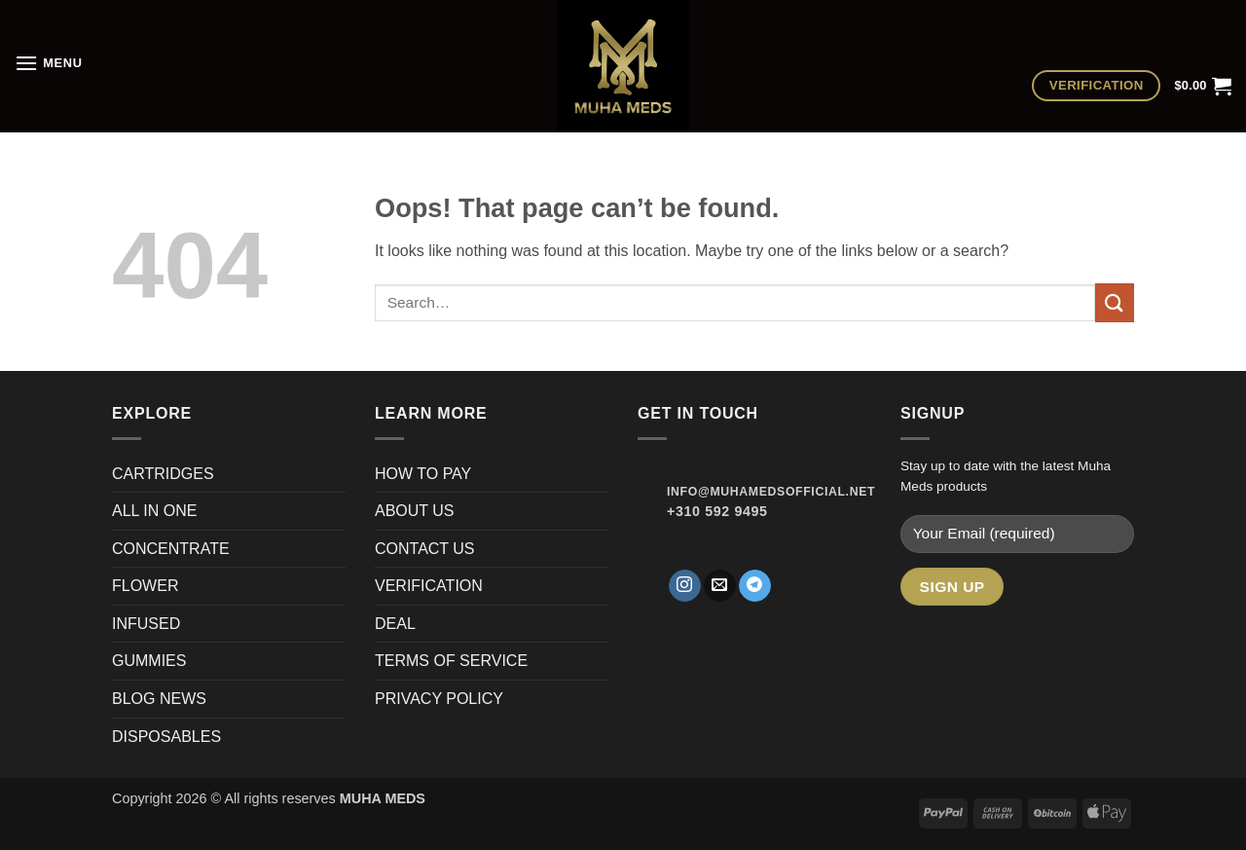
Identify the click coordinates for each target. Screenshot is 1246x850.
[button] (49, 63)
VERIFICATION (429, 585)
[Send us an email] (720, 586)
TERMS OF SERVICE (451, 660)
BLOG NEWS (159, 698)
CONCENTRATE (173, 548)
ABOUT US (415, 510)
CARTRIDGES (163, 473)
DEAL (395, 623)
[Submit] (1114, 302)
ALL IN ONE (154, 510)
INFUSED (146, 623)
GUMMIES (149, 660)
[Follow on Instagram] (685, 586)
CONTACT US (425, 548)
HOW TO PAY (423, 473)
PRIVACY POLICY (439, 698)
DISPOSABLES (166, 736)
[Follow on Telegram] (755, 586)
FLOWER (145, 585)
